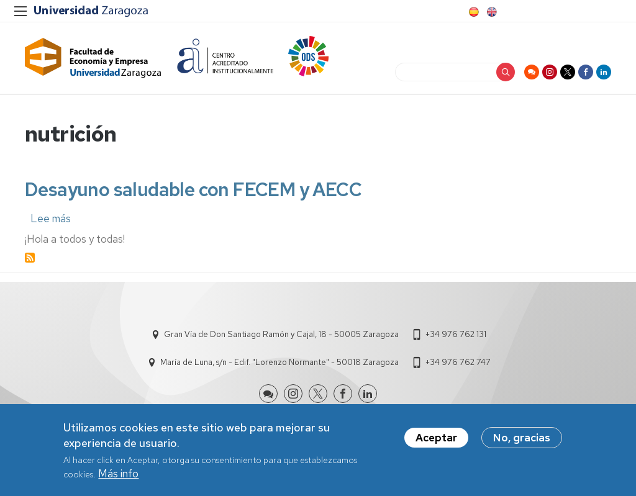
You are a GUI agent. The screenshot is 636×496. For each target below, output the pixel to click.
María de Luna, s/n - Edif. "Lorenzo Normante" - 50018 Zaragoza (279, 362)
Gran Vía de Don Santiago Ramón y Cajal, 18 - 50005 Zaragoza (281, 334)
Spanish (472, 11)
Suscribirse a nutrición (30, 258)
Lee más (50, 218)
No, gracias (521, 441)
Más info (118, 477)
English (490, 11)
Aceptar (436, 441)
